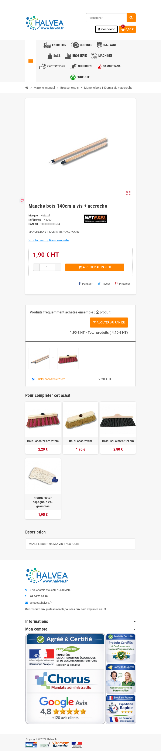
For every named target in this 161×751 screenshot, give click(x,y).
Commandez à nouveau (120, 3)
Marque (33, 215)
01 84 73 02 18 (60, 3)
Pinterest (122, 283)
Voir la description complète (48, 240)
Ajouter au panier (109, 322)
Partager (85, 283)
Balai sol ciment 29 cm (118, 441)
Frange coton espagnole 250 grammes (43, 502)
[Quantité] (47, 267)
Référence (34, 219)
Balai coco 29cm (80, 441)
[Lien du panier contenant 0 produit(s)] (127, 29)
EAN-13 (33, 224)
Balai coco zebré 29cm (51, 379)
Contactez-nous (36, 3)
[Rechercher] (111, 17)
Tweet (103, 283)
